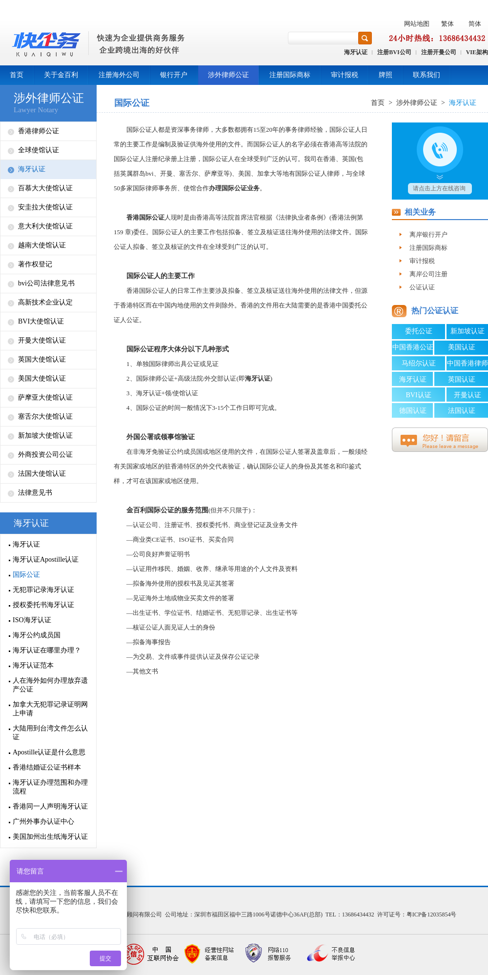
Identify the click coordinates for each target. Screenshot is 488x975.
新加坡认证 (467, 331)
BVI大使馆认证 (41, 321)
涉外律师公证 (228, 75)
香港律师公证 (38, 131)
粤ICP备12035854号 (432, 914)
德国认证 (413, 410)
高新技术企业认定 (45, 302)
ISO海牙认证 (32, 620)
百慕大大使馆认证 (45, 188)
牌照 (385, 75)
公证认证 (422, 287)
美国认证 (461, 347)
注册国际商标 (289, 75)
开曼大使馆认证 (42, 340)
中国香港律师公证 (467, 365)
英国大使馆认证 (42, 359)
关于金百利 (61, 75)
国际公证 (26, 574)
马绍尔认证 (419, 363)
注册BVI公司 (394, 52)
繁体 (447, 23)
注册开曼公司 (438, 52)
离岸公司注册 (428, 274)
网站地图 (416, 23)
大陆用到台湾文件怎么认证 (50, 733)
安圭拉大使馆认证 (45, 207)
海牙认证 (355, 52)
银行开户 (173, 75)
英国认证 (461, 379)
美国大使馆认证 (42, 378)
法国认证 (461, 410)
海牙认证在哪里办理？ (47, 650)
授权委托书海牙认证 (43, 605)
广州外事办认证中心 (43, 821)
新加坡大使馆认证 (45, 435)
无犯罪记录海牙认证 (43, 589)
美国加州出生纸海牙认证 (50, 836)
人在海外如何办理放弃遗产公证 (50, 685)
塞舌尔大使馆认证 (45, 416)
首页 (16, 75)
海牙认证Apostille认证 (46, 559)
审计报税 (344, 75)
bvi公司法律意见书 (46, 283)
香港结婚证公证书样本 (47, 767)
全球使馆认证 (38, 150)
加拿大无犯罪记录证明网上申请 (50, 709)
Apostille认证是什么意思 (49, 752)
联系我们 (426, 75)
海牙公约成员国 (37, 635)
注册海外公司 (119, 75)
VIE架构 (477, 52)
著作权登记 (35, 264)
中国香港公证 (412, 347)
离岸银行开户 (428, 234)
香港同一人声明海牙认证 (50, 806)
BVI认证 (418, 395)
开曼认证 (467, 395)
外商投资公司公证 (45, 454)
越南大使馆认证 (42, 245)
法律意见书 (35, 492)
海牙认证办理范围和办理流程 (50, 787)
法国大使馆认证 (42, 473)
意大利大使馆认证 (45, 226)
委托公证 (418, 331)
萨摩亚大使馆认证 (45, 397)
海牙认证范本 (33, 665)
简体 (474, 23)
